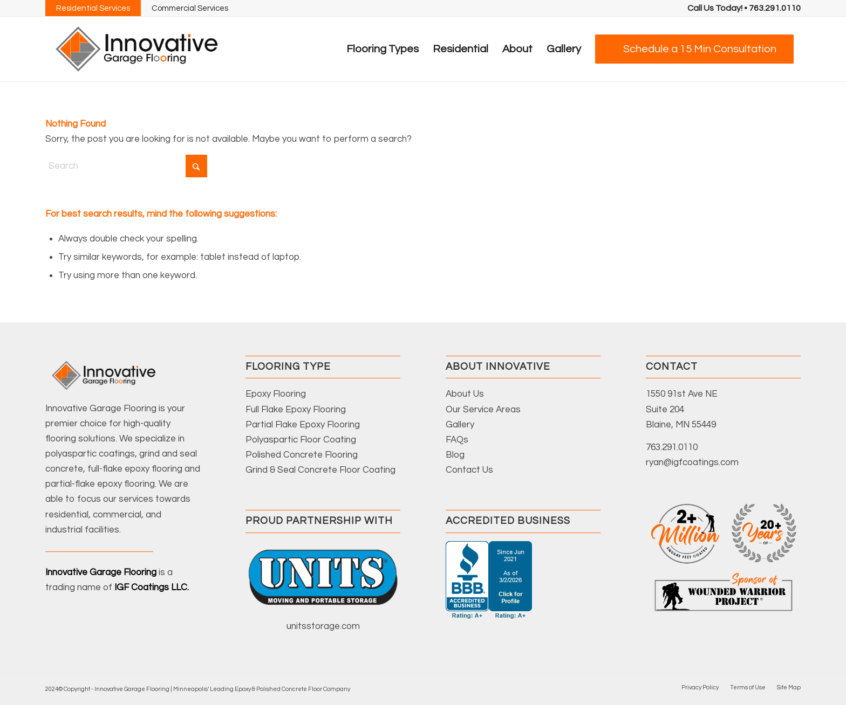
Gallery (460, 425)
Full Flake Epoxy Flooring (295, 409)
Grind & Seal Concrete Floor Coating (320, 470)
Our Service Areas (483, 409)
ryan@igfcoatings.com (692, 462)
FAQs (457, 440)
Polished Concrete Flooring (301, 455)
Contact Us (469, 470)
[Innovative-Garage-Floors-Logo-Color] (136, 49)
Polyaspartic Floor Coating (300, 440)
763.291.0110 (672, 447)
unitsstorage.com (323, 626)
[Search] (126, 166)
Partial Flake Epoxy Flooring (302, 425)
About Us (465, 394)
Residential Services (93, 8)
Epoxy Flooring (275, 394)
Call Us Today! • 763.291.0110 (744, 8)
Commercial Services (190, 8)
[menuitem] (744, 8)
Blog (455, 455)
